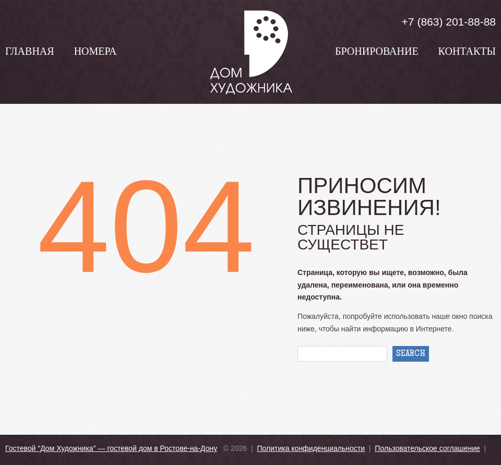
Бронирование (377, 52)
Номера (95, 52)
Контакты (467, 52)
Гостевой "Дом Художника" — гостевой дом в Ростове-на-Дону (111, 448)
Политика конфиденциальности (311, 448)
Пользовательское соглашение (427, 448)
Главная (29, 52)
